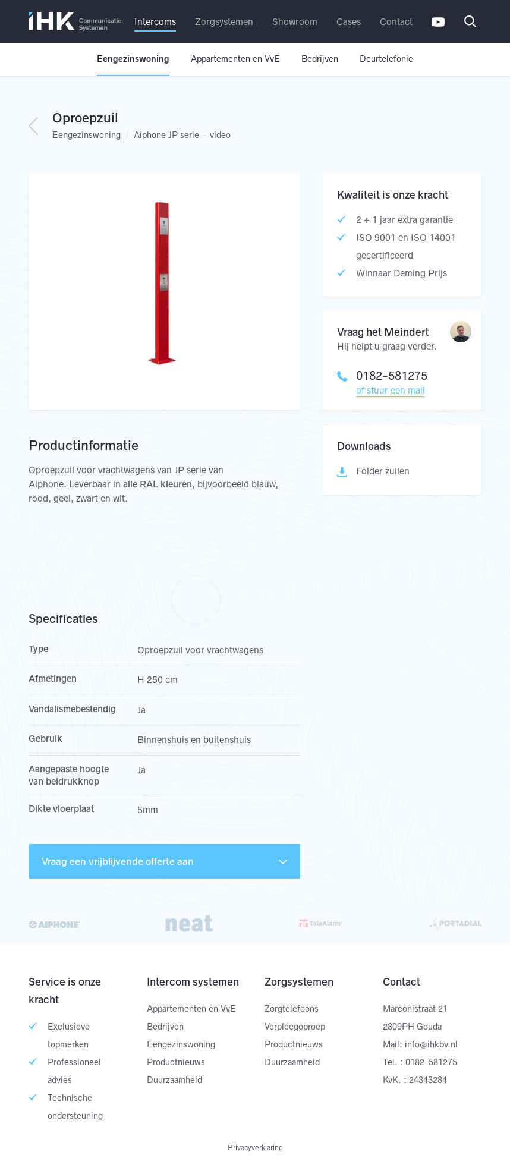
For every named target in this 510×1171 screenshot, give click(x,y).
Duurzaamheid (174, 1080)
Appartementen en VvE (235, 59)
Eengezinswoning (133, 59)
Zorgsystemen (224, 22)
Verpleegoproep (295, 1026)
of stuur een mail (390, 390)
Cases (348, 22)
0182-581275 (382, 375)
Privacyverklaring (255, 1147)
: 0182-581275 (428, 1062)
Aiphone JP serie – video (182, 135)
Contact (396, 22)
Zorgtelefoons (292, 1008)
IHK (75, 21)
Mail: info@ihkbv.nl (420, 1044)
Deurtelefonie (386, 59)
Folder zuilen (383, 471)
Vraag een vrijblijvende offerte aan (164, 861)
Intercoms (155, 22)
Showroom (294, 22)
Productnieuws (176, 1062)
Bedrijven (319, 59)
